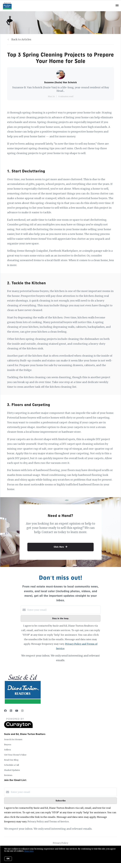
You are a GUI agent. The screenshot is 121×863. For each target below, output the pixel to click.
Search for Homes (13, 739)
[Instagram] (22, 710)
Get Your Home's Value (15, 755)
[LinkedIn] (11, 710)
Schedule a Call (11, 765)
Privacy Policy (60, 843)
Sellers (7, 749)
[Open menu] (117, 5)
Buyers (7, 744)
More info (28, 851)
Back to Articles (21, 39)
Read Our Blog (11, 760)
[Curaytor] (18, 727)
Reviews (8, 775)
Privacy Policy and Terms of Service (48, 821)
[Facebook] (5, 710)
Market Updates (12, 770)
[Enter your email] (63, 610)
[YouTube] (16, 710)
